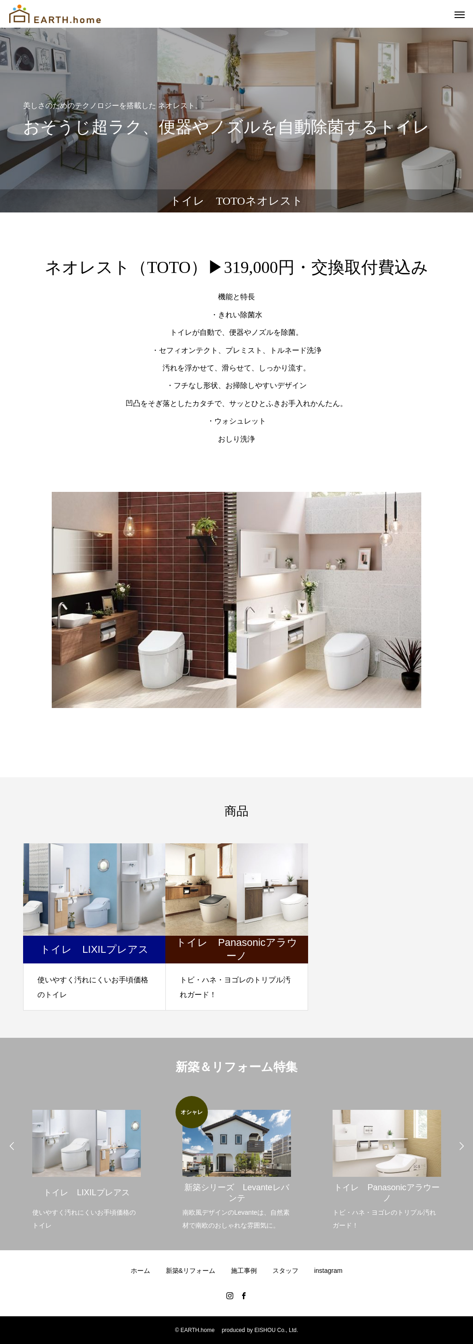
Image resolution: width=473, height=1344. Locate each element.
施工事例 (244, 1270)
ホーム (140, 1270)
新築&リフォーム (190, 1270)
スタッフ (285, 1270)
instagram (328, 1270)
